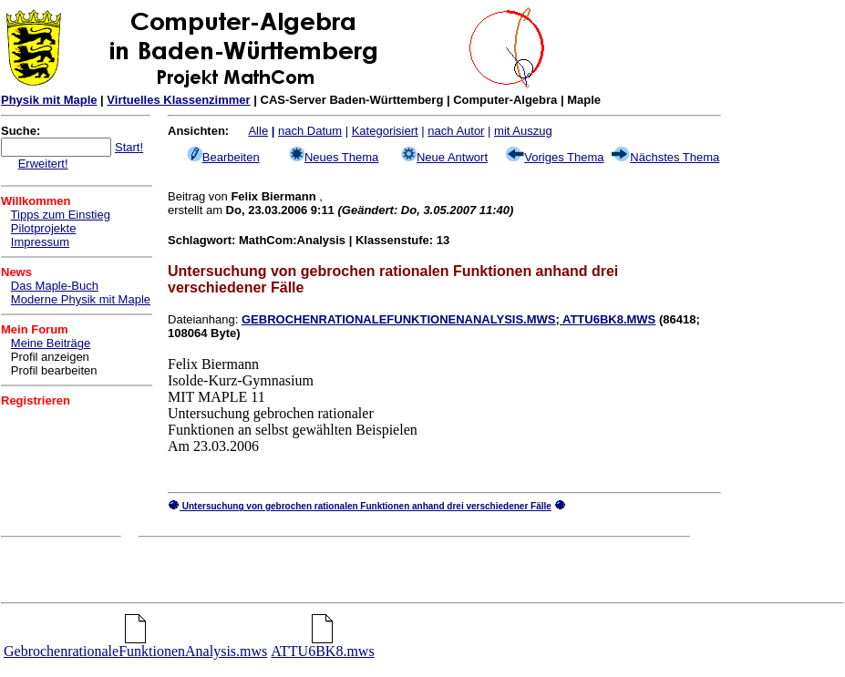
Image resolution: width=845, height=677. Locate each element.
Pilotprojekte (44, 228)
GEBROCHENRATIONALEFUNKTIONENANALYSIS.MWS (399, 319)
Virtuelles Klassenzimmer (178, 100)
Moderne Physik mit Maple (80, 299)
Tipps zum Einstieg (60, 214)
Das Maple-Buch (54, 285)
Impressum (40, 242)
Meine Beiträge (50, 343)
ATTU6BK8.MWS (608, 319)
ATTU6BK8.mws (322, 645)
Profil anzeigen (50, 357)
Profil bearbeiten (54, 370)
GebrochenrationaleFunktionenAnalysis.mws (135, 645)
